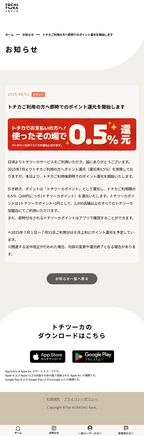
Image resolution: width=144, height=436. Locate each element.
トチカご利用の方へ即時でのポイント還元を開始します (85, 34)
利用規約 (52, 400)
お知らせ (54, 430)
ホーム (18, 430)
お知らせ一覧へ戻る (72, 279)
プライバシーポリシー (81, 400)
